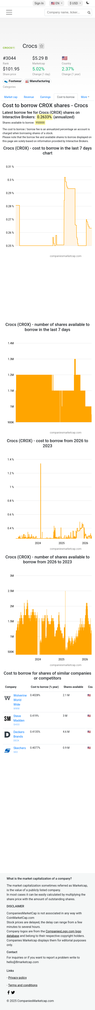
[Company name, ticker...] (68, 12)
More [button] (84, 97)
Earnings (45, 97)
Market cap (10, 97)
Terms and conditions (22, 985)
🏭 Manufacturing (37, 81)
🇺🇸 (55, 3)
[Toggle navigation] (9, 12)
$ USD (74, 3)
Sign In (39, 3)
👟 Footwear (12, 81)
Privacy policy (17, 977)
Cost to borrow (66, 97)
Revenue (29, 97)
